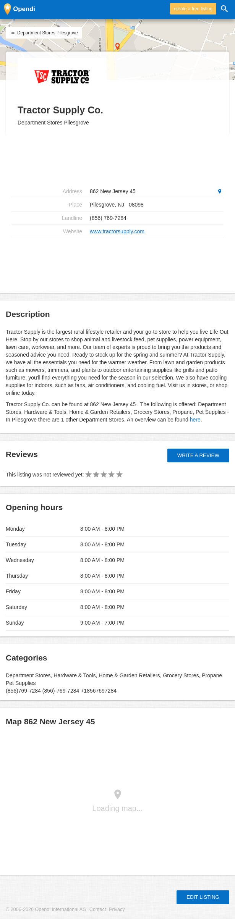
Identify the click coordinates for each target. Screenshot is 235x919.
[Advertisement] (117, 263)
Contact (97, 909)
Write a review (198, 455)
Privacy (117, 909)
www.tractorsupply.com (117, 231)
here (195, 420)
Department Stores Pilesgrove (44, 33)
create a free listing (193, 8)
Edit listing (202, 897)
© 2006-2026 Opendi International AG (46, 909)
